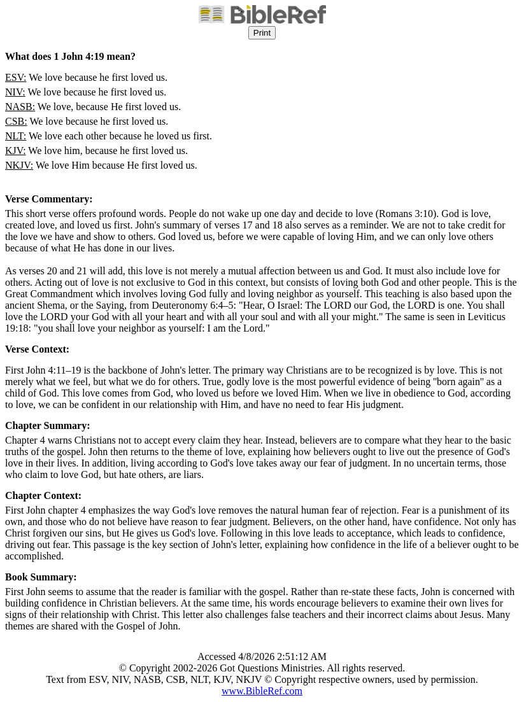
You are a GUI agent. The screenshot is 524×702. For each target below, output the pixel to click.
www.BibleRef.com (262, 690)
